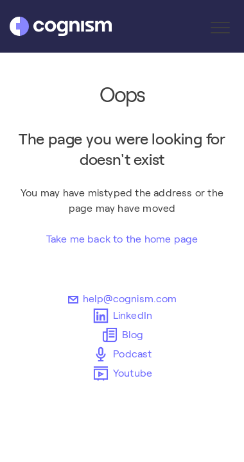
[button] (219, 27)
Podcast (122, 354)
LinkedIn (122, 316)
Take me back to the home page (122, 239)
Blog (122, 335)
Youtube (122, 373)
